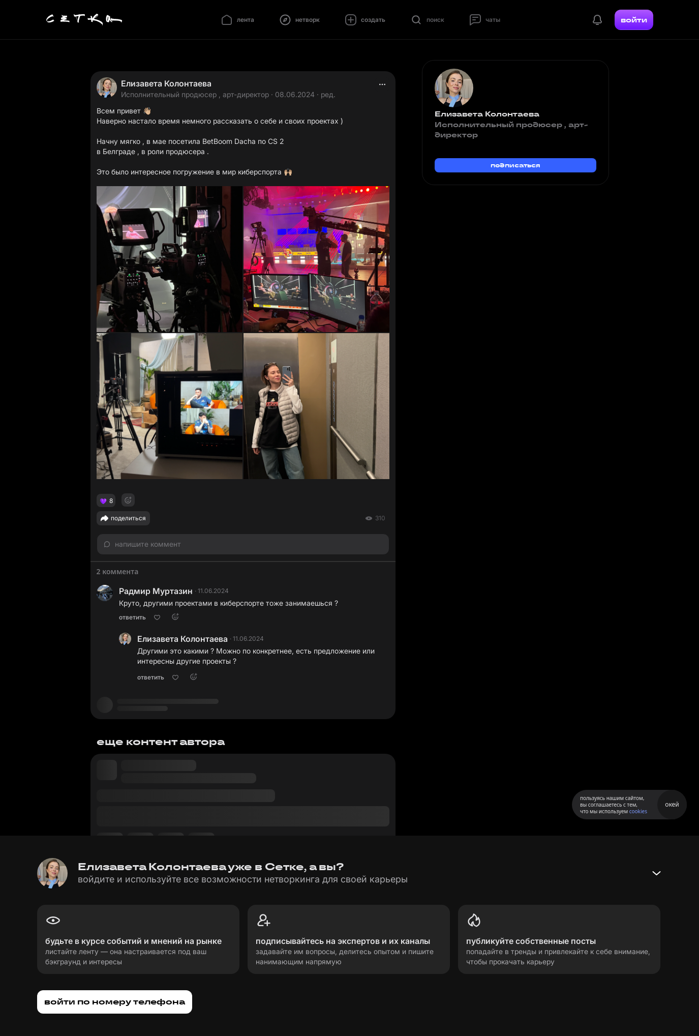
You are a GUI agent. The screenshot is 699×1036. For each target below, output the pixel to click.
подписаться (515, 165)
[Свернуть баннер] (656, 873)
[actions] (382, 84)
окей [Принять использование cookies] (672, 804)
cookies (638, 811)
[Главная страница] (84, 20)
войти (634, 20)
